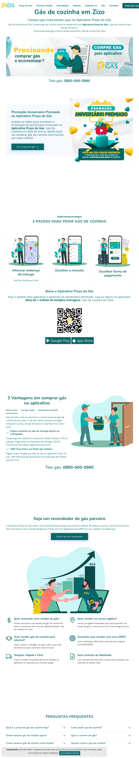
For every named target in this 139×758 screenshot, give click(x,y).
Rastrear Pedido (45, 5)
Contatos (113, 5)
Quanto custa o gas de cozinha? (88, 743)
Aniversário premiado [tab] (48, 410)
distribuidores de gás (56, 525)
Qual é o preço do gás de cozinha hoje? (27, 727)
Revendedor (63, 5)
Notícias (77, 5)
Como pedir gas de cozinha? (86, 727)
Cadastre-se (91, 5)
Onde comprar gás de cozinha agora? (26, 735)
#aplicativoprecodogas (69, 216)
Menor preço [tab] (12, 410)
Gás (103, 5)
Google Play (58, 340)
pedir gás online (53, 31)
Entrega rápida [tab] (28, 410)
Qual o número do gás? (84, 735)
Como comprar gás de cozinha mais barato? (30, 743)
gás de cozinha (118, 24)
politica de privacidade (71, 749)
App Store (82, 340)
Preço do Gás (25, 5)
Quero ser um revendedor (69, 536)
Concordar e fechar (69, 753)
